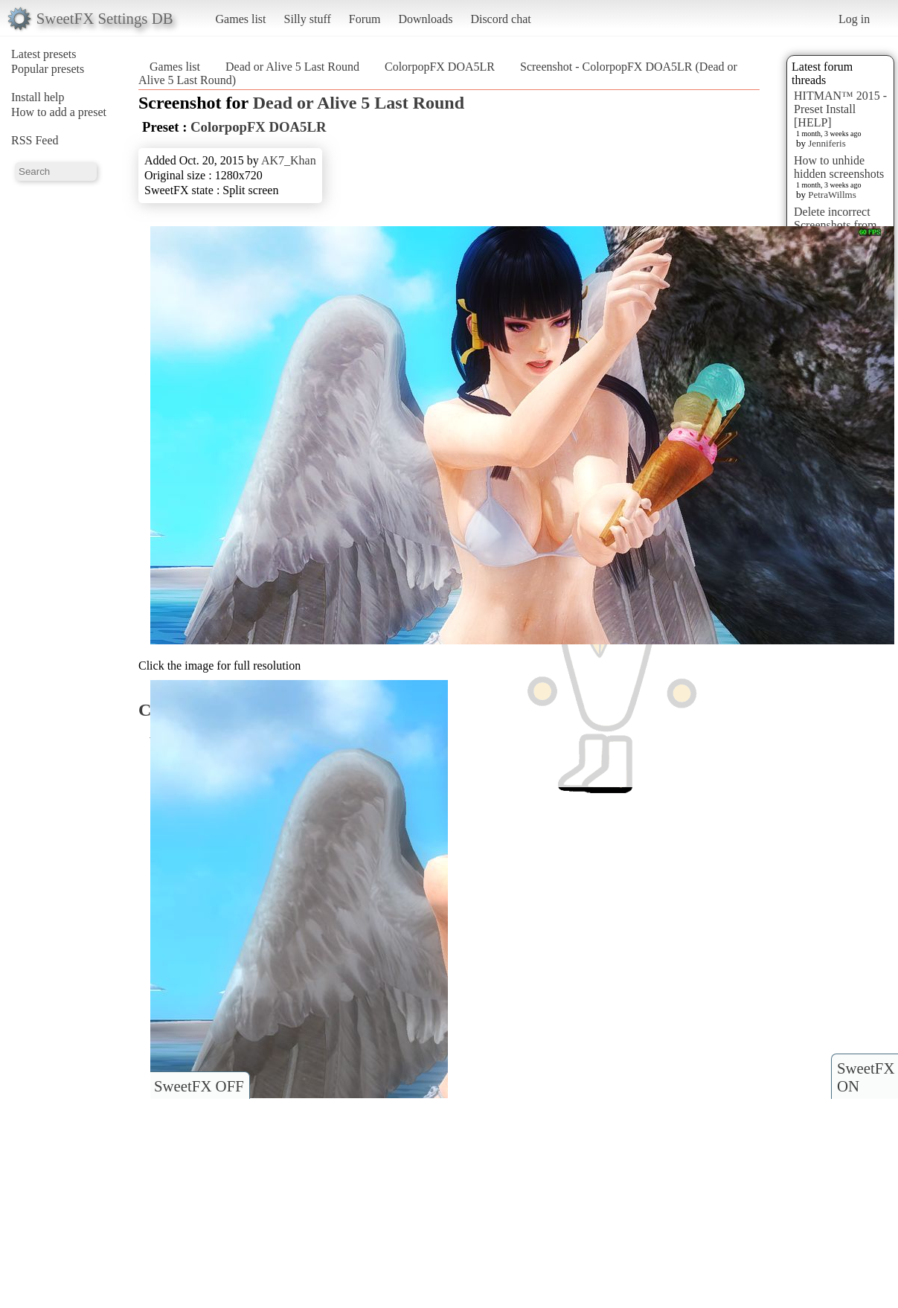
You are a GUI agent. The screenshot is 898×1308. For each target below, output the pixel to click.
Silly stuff (307, 19)
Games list (241, 19)
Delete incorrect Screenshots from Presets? (835, 225)
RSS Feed (35, 140)
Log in (854, 19)
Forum (365, 19)
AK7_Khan (288, 160)
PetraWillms (832, 194)
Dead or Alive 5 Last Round (292, 66)
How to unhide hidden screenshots (839, 167)
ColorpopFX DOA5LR (440, 66)
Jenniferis (827, 143)
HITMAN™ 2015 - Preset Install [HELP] (840, 109)
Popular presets (47, 68)
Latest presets (44, 54)
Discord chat (500, 19)
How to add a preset (58, 112)
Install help (38, 97)
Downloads (425, 19)
